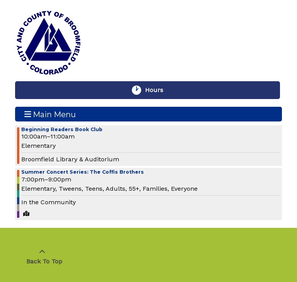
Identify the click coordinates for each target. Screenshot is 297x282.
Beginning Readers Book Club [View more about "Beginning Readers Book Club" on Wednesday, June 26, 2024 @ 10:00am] (61, 129)
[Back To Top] (42, 256)
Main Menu (50, 114)
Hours (158, 90)
